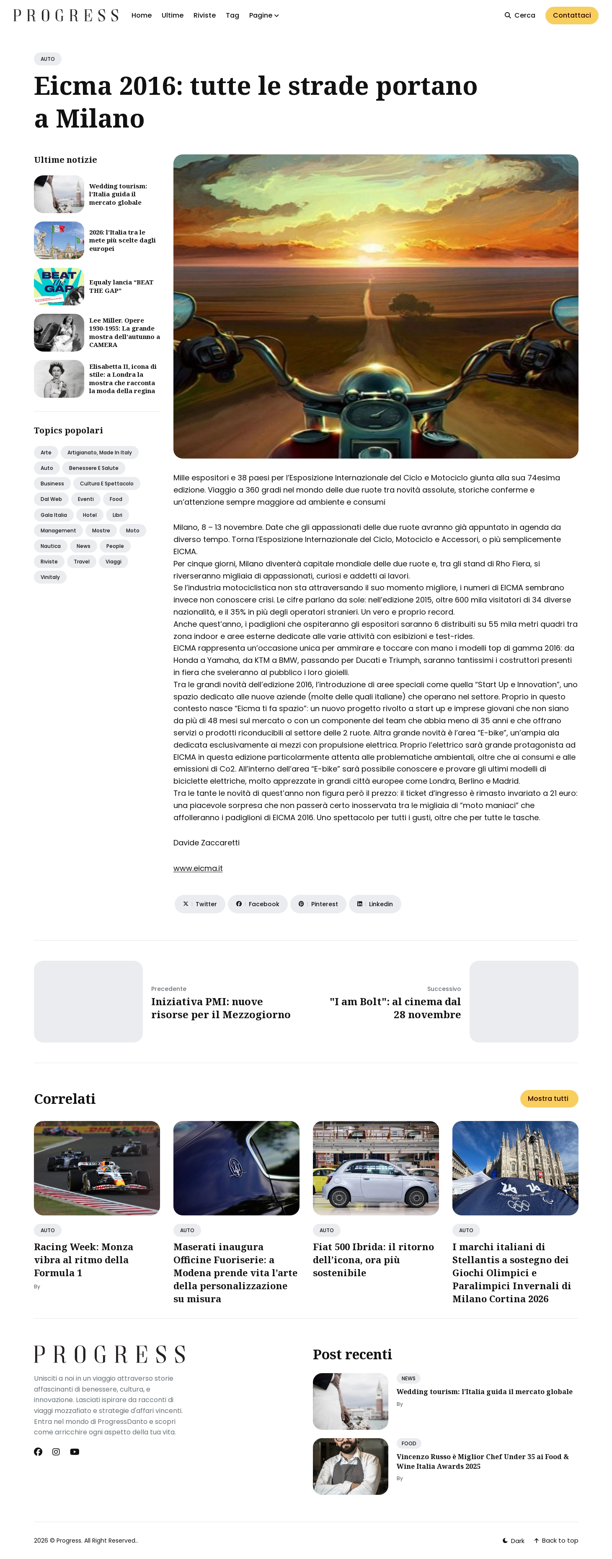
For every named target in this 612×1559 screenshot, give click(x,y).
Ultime (172, 15)
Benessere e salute (94, 468)
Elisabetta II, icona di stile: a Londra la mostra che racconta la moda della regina (123, 378)
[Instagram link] (56, 1452)
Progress (69, 1540)
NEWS (409, 1378)
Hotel (90, 515)
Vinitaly (50, 577)
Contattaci (572, 15)
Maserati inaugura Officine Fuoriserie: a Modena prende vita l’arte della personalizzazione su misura (235, 1272)
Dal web (51, 499)
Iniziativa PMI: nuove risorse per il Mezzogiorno (221, 1007)
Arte (46, 452)
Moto (132, 530)
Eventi (86, 499)
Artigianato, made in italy (99, 452)
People (115, 546)
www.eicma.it (198, 868)
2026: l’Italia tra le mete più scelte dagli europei (122, 240)
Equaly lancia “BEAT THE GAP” (121, 286)
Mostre (101, 530)
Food (116, 499)
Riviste (205, 15)
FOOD (409, 1443)
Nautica (51, 546)
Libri (117, 515)
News (83, 546)
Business (52, 483)
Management (58, 530)
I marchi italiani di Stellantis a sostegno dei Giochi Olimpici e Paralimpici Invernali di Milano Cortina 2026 (511, 1272)
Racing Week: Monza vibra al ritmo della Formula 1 (83, 1259)
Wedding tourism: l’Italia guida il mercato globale (118, 194)
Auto (47, 468)
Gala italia (54, 515)
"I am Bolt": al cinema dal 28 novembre (395, 1007)
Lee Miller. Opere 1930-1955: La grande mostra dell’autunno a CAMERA (124, 332)
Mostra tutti (548, 1098)
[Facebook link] (39, 1452)
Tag (232, 15)
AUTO (48, 59)
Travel (82, 561)
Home (142, 15)
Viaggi (113, 561)
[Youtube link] (74, 1452)
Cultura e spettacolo (107, 483)
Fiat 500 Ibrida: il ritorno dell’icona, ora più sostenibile (373, 1259)
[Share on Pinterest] (318, 904)
